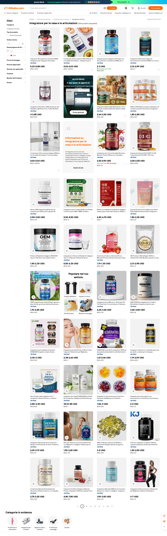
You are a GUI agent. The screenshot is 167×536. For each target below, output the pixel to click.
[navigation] (16, 263)
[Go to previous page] (78, 506)
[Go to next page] (112, 506)
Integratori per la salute (61, 19)
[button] (104, 8)
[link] (164, 516)
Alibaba (31, 19)
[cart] (133, 8)
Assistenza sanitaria (43, 19)
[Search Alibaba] (66, 8)
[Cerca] (112, 8)
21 (107, 506)
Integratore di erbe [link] (78, 19)
